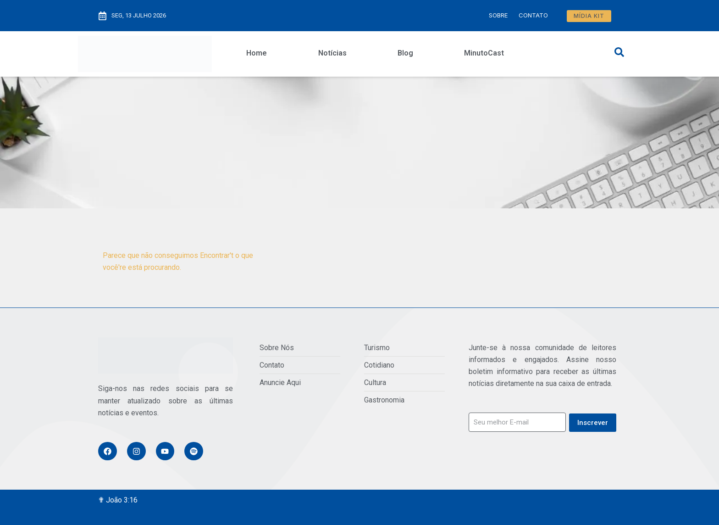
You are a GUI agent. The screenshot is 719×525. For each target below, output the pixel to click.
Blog (405, 53)
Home (256, 53)
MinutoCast (484, 53)
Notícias (332, 53)
